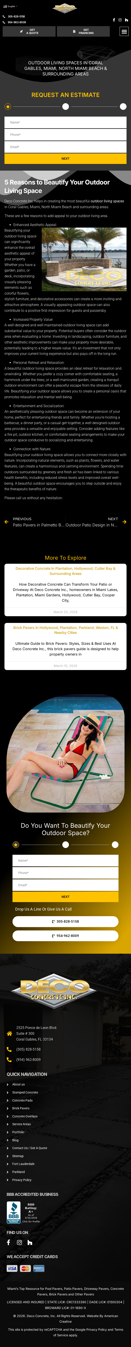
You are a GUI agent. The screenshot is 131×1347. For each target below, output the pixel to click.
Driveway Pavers (96, 1288)
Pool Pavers (53, 1288)
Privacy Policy (96, 1329)
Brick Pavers (58, 1294)
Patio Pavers (73, 1288)
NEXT (66, 158)
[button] (124, 31)
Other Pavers (84, 1294)
